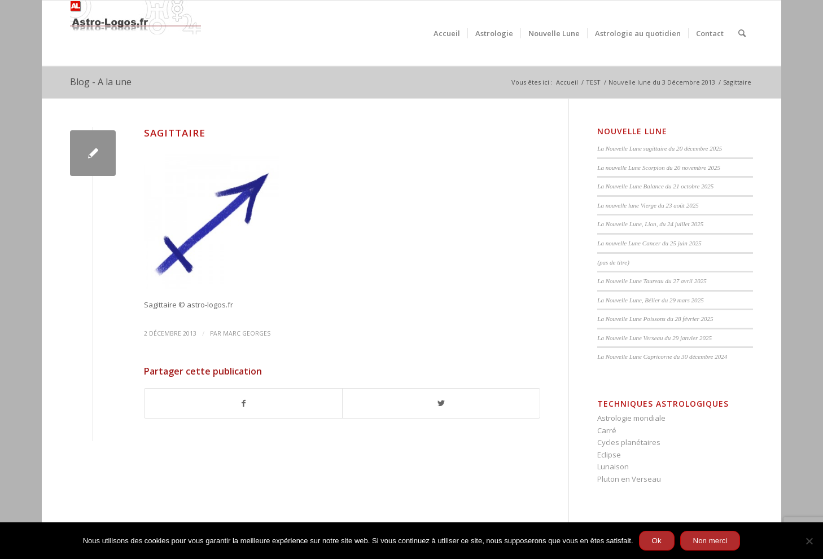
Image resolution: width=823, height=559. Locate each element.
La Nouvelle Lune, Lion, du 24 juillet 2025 (650, 224)
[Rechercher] (742, 33)
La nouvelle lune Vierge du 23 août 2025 (647, 205)
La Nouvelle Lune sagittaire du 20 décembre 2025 (659, 148)
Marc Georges (246, 333)
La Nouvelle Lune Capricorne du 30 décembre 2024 (662, 356)
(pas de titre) (613, 262)
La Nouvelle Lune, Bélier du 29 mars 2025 (650, 300)
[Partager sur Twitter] (441, 403)
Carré (606, 430)
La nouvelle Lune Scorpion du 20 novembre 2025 (658, 167)
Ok (657, 540)
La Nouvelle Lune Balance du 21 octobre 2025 (655, 186)
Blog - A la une (101, 82)
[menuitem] (446, 33)
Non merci (710, 540)
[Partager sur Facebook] (243, 403)
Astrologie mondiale (631, 418)
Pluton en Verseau (629, 479)
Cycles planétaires (628, 442)
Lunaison (613, 466)
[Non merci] (809, 541)
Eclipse (609, 455)
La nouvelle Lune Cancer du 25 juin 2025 (649, 243)
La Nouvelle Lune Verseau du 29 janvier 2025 (654, 337)
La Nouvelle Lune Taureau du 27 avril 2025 (651, 281)
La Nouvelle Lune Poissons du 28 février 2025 (655, 318)
